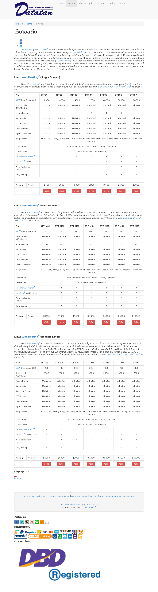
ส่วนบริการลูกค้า (86, 3)
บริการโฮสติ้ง (75, 52)
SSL (22, 161)
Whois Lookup (129, 496)
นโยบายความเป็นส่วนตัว (70, 504)
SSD (17, 100)
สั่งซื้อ (46, 191)
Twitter (21, 46)
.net (122, 86)
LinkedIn (21, 43)
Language (19, 471)
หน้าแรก (60, 3)
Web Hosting (40, 49)
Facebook (21, 40)
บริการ (71, 3)
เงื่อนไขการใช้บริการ (90, 504)
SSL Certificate (96, 496)
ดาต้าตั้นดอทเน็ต (88, 507)
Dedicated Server (79, 496)
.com (116, 86)
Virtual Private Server (60, 496)
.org (128, 86)
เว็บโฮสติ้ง (26, 49)
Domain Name (62, 60)
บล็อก (112, 3)
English (17, 478)
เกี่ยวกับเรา (101, 3)
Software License (113, 496)
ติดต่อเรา (123, 3)
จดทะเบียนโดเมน (105, 86)
